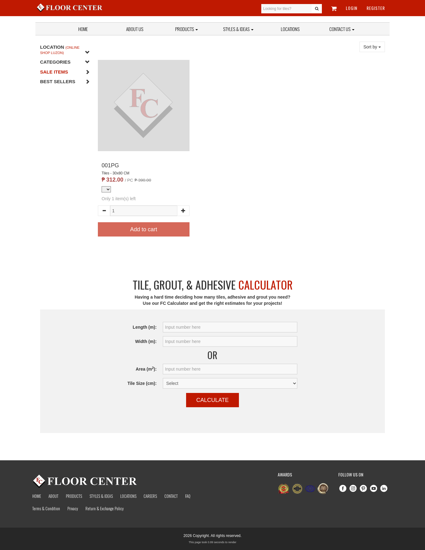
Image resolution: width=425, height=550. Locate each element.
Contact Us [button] (341, 28)
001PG (110, 165)
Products (186, 28)
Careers (150, 496)
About (53, 496)
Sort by (372, 46)
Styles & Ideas (101, 496)
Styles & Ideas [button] (238, 28)
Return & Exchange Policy (104, 508)
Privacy (72, 508)
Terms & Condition (46, 508)
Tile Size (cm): (142, 383)
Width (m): (146, 341)
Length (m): (145, 327)
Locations (290, 28)
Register (376, 8)
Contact (171, 496)
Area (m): (146, 369)
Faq (187, 496)
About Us (134, 28)
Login (351, 8)
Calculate (212, 400)
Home (83, 28)
